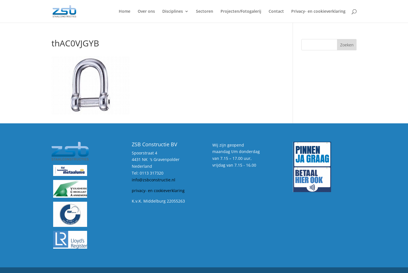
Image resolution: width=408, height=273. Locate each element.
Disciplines (172, 11)
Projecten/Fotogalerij (241, 11)
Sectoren (204, 11)
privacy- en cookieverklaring (158, 190)
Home (124, 11)
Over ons (146, 11)
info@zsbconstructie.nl (153, 179)
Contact (276, 11)
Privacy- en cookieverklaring (318, 11)
